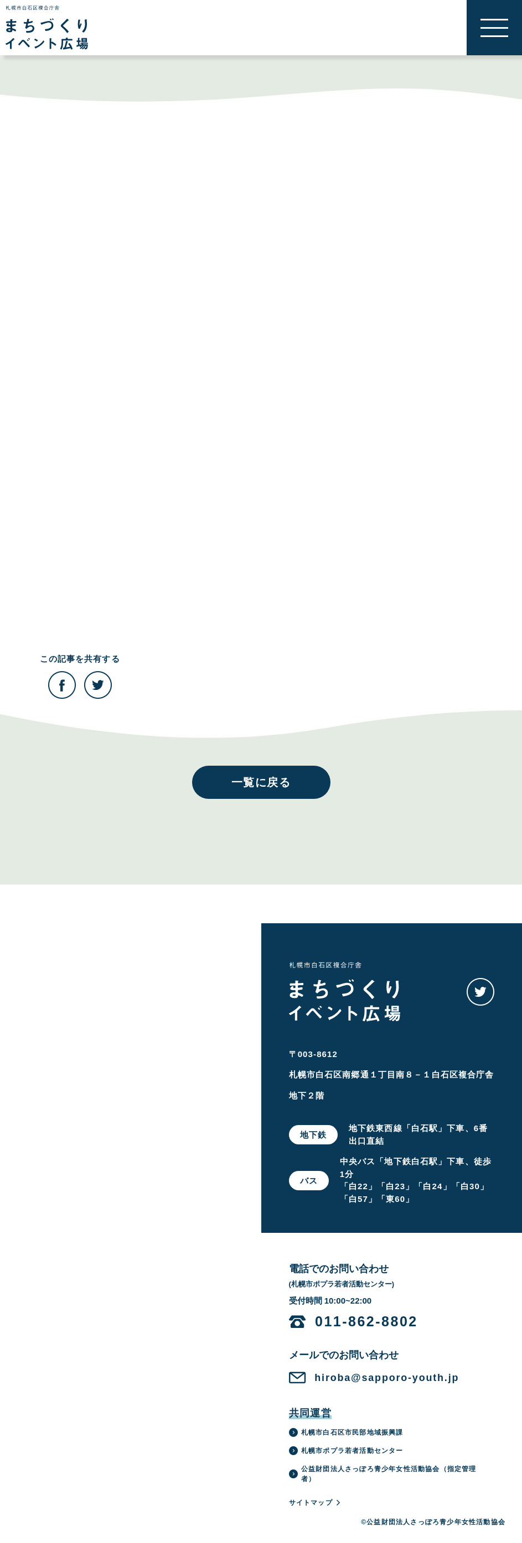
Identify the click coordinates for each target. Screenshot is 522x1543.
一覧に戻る (261, 782)
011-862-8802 (366, 1321)
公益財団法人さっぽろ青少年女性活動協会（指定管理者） (383, 1474)
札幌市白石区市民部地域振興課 (346, 1432)
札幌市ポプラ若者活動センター (346, 1450)
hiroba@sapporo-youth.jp (386, 1378)
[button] (494, 27)
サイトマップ (315, 1503)
